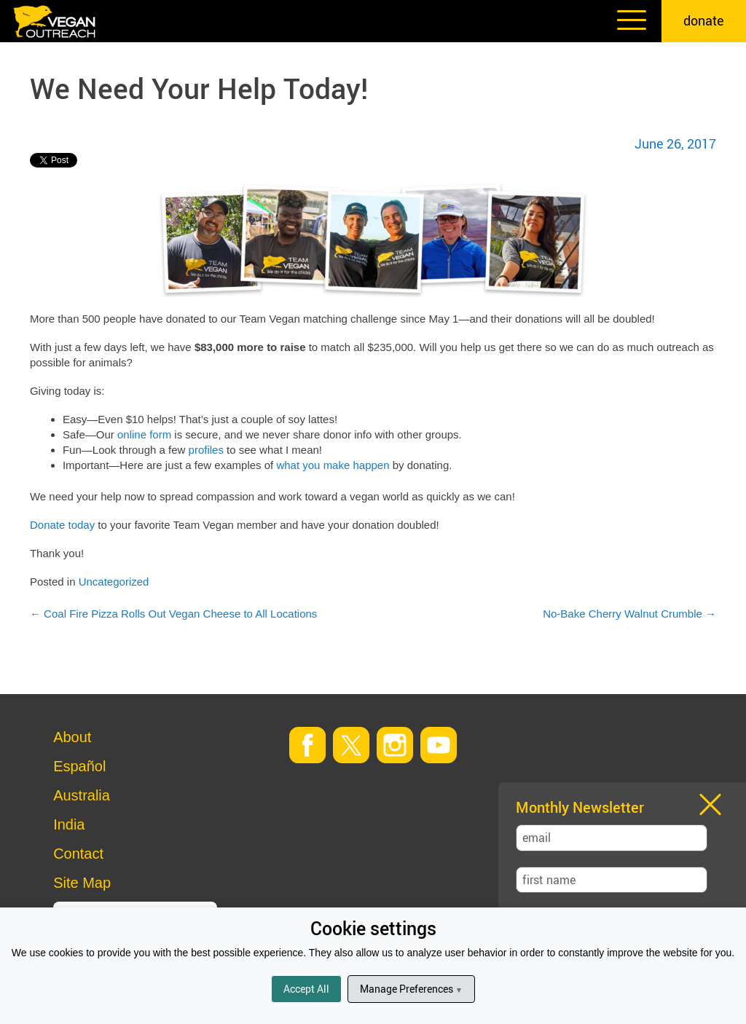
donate (703, 20)
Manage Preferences (411, 989)
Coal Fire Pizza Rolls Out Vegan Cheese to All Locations (173, 613)
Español (79, 766)
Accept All (306, 989)
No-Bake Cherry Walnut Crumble (629, 613)
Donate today (62, 525)
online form (144, 434)
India (69, 824)
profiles (206, 450)
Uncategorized (114, 581)
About (72, 737)
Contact (78, 854)
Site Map (82, 883)
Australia (81, 795)
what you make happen (332, 465)
